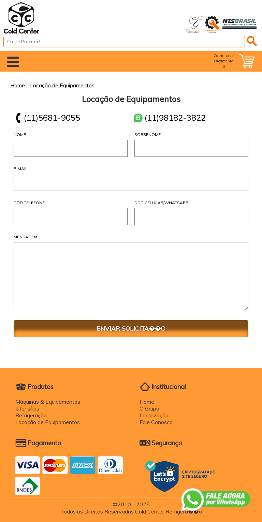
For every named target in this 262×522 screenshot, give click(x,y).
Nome (20, 134)
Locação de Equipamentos (62, 85)
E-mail (21, 168)
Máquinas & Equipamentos (47, 401)
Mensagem (25, 236)
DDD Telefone (29, 202)
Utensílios (27, 408)
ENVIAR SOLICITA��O (131, 328)
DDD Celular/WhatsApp (161, 202)
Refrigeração (31, 415)
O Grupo (149, 408)
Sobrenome (147, 134)
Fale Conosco (156, 422)
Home (17, 85)
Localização (154, 415)
